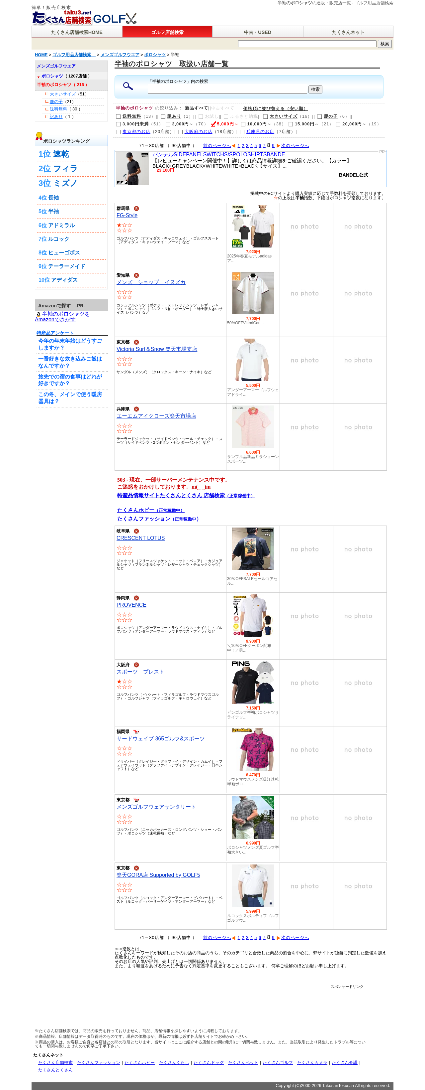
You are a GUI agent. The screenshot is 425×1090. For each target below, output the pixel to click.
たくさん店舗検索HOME (77, 32)
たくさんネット (348, 32)
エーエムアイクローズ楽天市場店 (156, 416)
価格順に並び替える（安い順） (272, 108)
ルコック (58, 239)
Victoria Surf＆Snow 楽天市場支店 (157, 349)
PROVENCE (131, 605)
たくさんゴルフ (278, 1062)
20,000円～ (351, 123)
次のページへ (292, 145)
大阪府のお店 (195, 131)
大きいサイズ (280, 116)
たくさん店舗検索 (55, 1062)
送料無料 (128, 116)
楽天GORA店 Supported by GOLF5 (158, 875)
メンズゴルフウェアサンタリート (156, 807)
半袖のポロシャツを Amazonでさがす (62, 316)
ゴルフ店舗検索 (167, 32)
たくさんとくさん (55, 1069)
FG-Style (127, 215)
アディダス (64, 280)
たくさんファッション (98, 1062)
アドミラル (61, 225)
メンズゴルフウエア (56, 66)
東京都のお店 (133, 131)
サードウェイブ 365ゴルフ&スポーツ (161, 738)
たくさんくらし (174, 1062)
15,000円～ (303, 123)
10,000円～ (256, 123)
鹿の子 (327, 116)
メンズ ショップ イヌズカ (151, 282)
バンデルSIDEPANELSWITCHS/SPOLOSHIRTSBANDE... (221, 154)
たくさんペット (243, 1062)
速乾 (61, 153)
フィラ (65, 168)
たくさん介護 (345, 1062)
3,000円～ (179, 123)
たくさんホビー (140, 1062)
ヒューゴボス (64, 252)
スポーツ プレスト (140, 672)
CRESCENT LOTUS (141, 538)
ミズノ (65, 183)
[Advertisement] (242, 1003)
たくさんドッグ (209, 1062)
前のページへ (219, 145)
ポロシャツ (52, 76)
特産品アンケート (55, 333)
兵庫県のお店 (257, 131)
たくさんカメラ (312, 1062)
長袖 (53, 198)
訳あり (171, 116)
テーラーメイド (66, 266)
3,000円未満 (132, 123)
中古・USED (257, 32)
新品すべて (196, 107)
